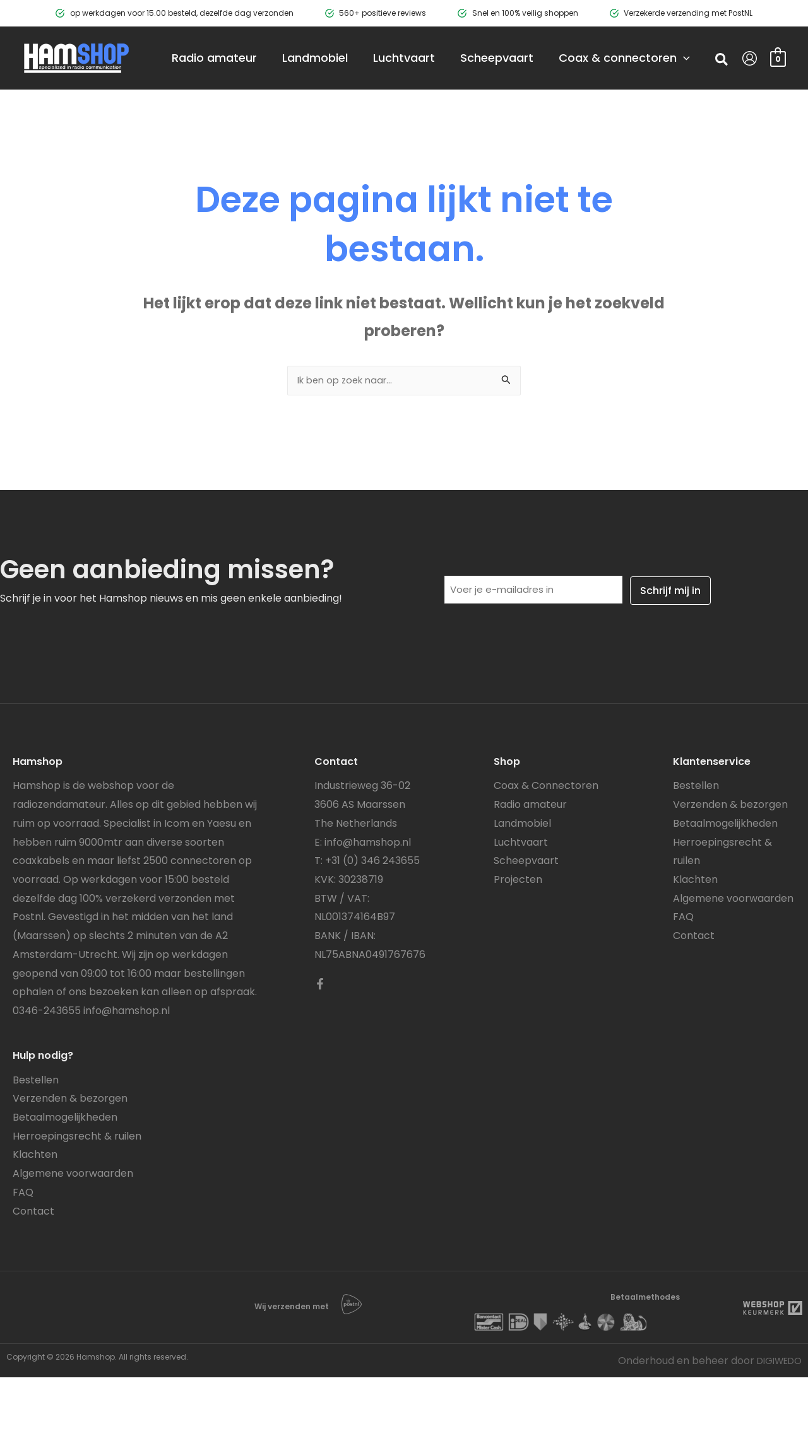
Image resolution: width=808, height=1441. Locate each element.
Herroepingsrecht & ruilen (77, 1200)
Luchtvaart (521, 906)
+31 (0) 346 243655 (372, 925)
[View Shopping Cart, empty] (778, 89)
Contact (33, 1275)
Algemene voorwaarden (73, 1237)
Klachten (35, 1218)
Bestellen (36, 1144)
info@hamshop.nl (126, 1075)
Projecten (518, 943)
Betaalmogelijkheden (65, 1181)
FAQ (23, 1256)
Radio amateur (530, 868)
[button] (722, 92)
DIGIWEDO (775, 1424)
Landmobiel (522, 887)
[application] (291, 121)
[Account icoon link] (750, 90)
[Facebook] (320, 1048)
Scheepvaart (526, 925)
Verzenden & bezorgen (70, 1162)
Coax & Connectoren (546, 850)
